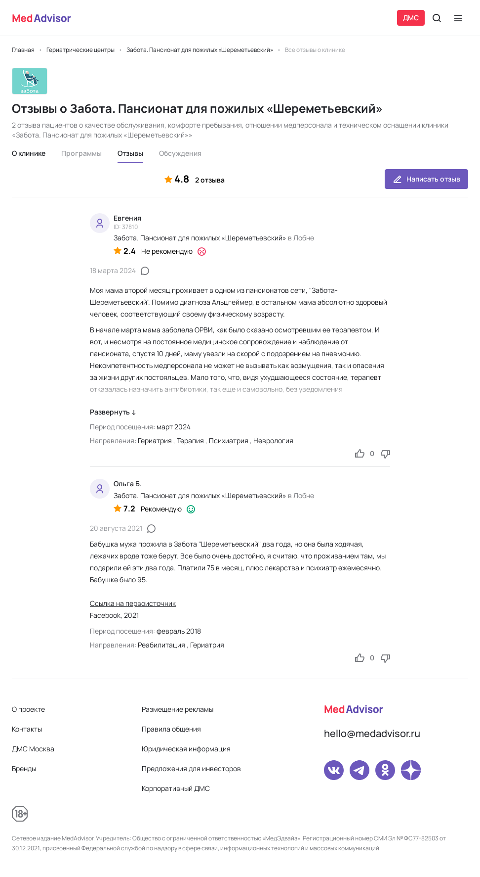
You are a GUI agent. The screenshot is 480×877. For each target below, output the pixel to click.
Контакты (27, 729)
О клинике (28, 153)
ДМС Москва (33, 748)
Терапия (190, 440)
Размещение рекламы (177, 709)
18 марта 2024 (113, 270)
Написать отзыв (426, 179)
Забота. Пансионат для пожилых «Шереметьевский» (200, 237)
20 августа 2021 (116, 528)
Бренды (24, 768)
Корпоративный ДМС (176, 788)
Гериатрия (155, 440)
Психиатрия (228, 440)
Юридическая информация (186, 748)
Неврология (273, 440)
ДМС (411, 17)
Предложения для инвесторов (191, 768)
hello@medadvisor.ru (372, 733)
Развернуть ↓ (113, 411)
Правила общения (171, 729)
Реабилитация (161, 644)
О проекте (28, 709)
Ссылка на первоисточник (133, 603)
